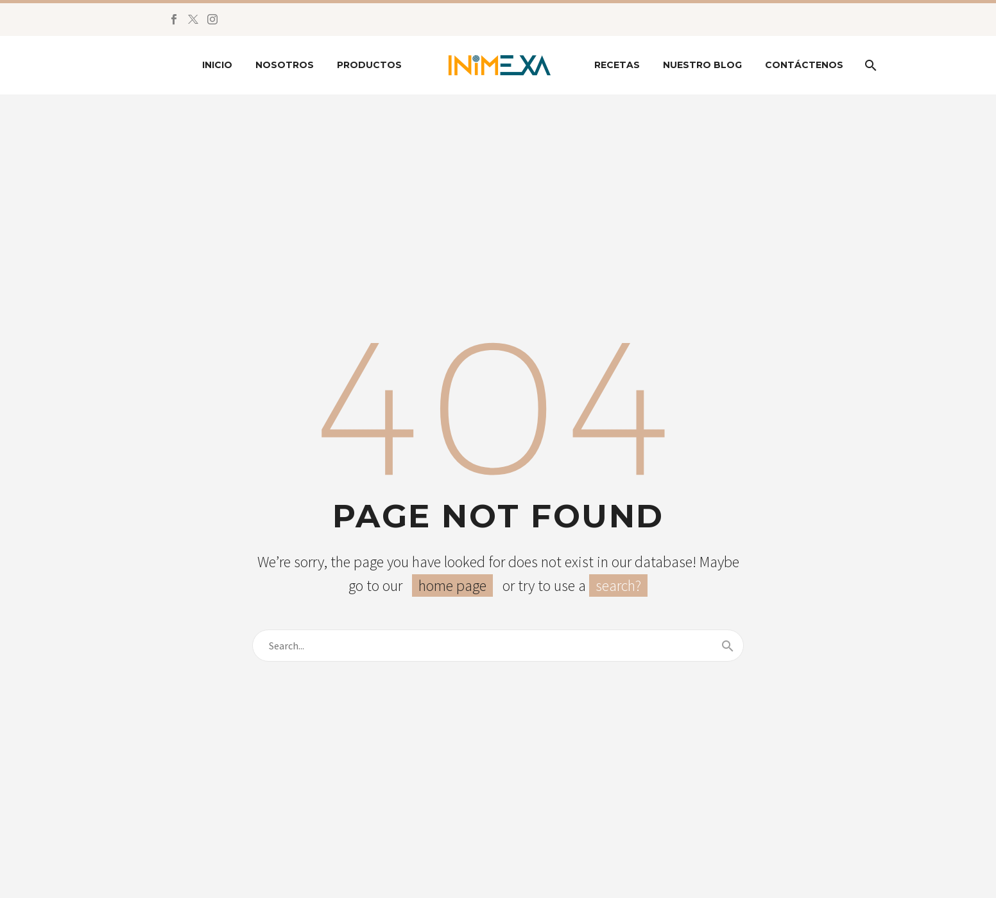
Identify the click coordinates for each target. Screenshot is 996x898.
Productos (369, 65)
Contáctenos (804, 65)
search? (618, 585)
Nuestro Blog (702, 65)
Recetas (617, 65)
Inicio (217, 65)
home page (452, 585)
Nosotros (284, 65)
